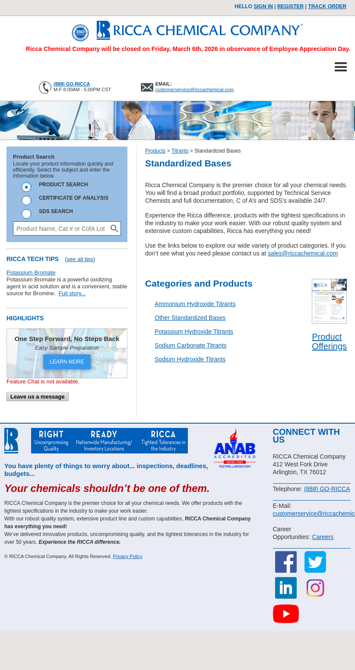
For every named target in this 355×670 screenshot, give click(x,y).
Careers (323, 536)
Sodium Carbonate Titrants (191, 345)
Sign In (263, 6)
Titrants (180, 151)
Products (155, 151)
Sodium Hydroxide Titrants (190, 359)
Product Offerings (329, 341)
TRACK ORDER (327, 6)
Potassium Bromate (30, 272)
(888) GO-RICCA (72, 83)
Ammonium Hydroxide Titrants (195, 303)
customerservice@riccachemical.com (194, 89)
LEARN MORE (67, 362)
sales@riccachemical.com (303, 253)
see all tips (80, 259)
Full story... (72, 293)
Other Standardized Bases (190, 317)
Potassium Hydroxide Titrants (194, 331)
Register (290, 6)
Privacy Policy (127, 556)
